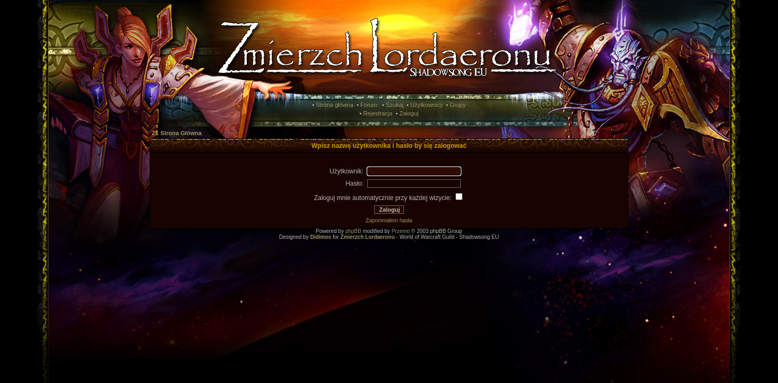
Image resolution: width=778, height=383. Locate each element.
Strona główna (334, 105)
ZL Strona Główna (177, 133)
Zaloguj (408, 113)
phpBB (353, 231)
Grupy (458, 105)
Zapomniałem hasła (389, 220)
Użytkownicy (426, 105)
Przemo (401, 231)
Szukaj (394, 105)
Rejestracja (377, 113)
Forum (368, 105)
